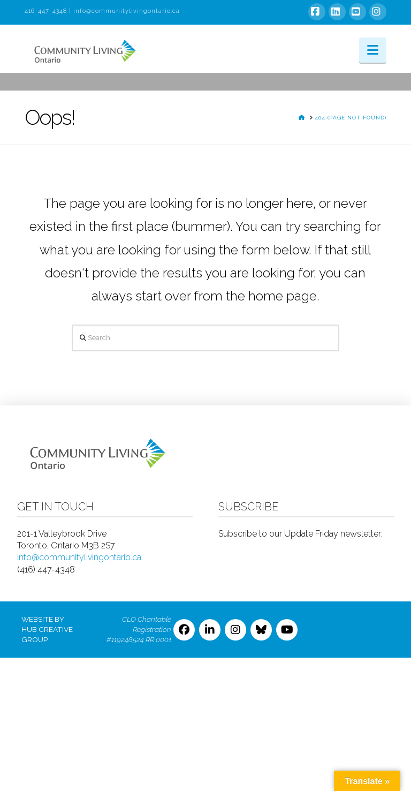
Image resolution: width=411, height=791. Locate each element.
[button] (372, 50)
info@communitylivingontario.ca (126, 10)
